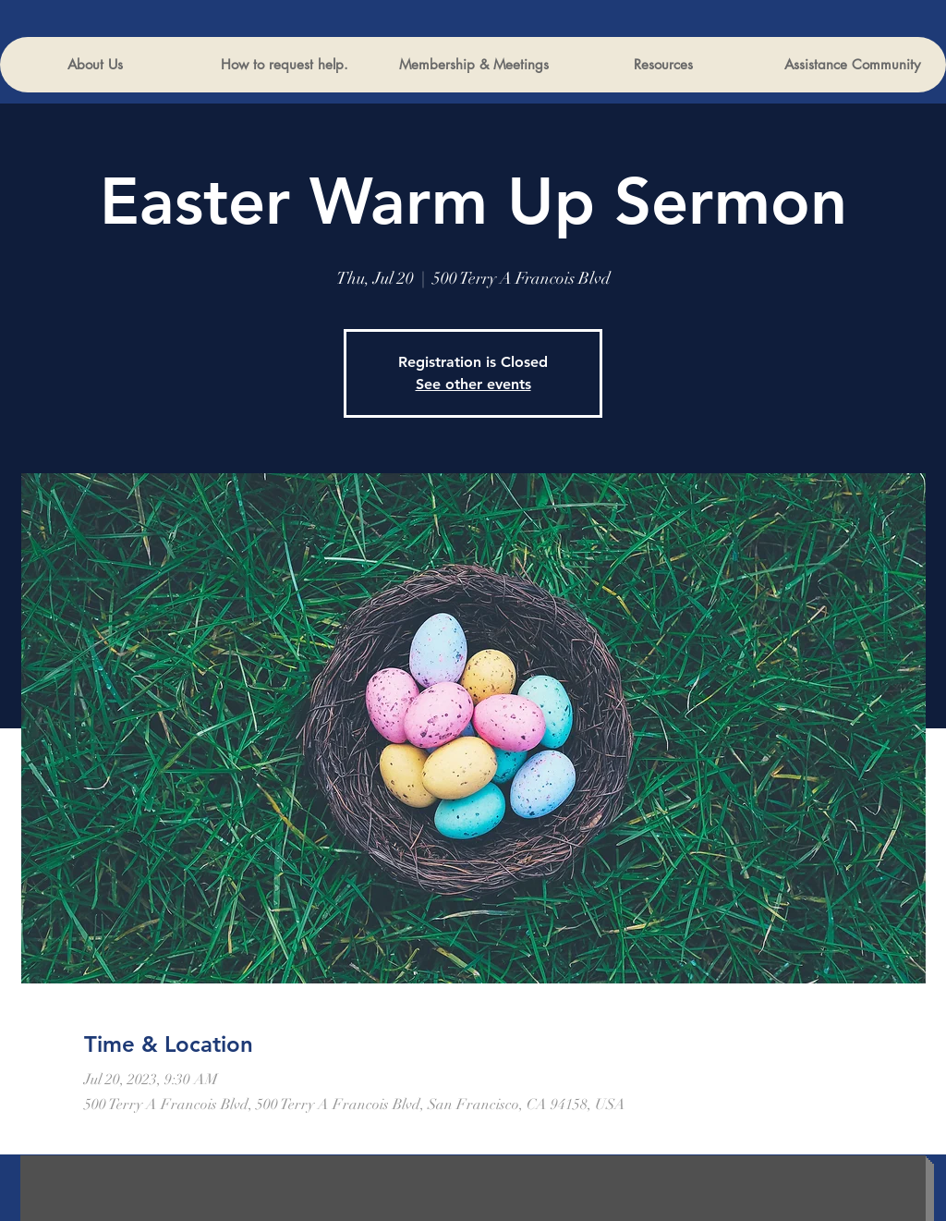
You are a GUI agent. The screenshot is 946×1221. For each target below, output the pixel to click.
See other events (473, 384)
